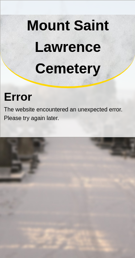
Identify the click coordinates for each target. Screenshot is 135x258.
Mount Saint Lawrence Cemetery (68, 47)
